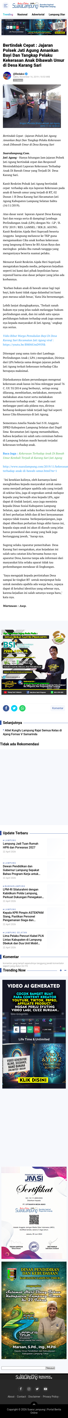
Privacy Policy (50, 1396)
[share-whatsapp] (22, 708)
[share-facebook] (6, 708)
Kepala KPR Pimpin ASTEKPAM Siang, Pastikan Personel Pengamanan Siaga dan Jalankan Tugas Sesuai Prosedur (23, 916)
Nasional (22, 14)
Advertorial (38, 14)
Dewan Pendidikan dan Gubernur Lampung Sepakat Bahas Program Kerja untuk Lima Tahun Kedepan (21, 870)
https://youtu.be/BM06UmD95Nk (24, 344)
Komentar (57, 708)
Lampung (10, 840)
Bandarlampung (15, 886)
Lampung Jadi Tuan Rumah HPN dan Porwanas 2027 (20, 845)
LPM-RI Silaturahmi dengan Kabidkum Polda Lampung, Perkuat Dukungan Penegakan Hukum (22, 893)
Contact (21, 1396)
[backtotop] (34, 1405)
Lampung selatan (16, 933)
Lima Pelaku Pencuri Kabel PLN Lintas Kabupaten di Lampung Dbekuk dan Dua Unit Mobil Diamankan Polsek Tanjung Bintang (23, 939)
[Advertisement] (34, 789)
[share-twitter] (14, 708)
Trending (8, 14)
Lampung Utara (57, 14)
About (11, 1396)
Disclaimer (34, 1396)
